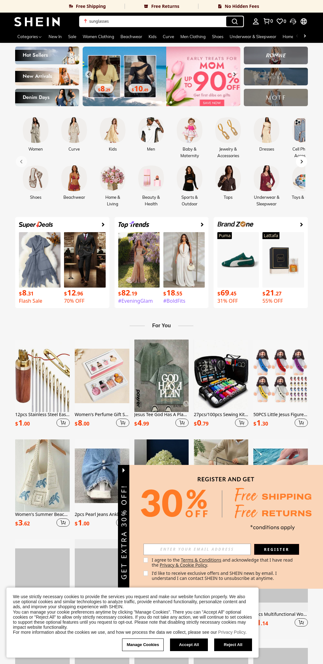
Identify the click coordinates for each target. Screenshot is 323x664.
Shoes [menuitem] (217, 36)
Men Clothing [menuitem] (193, 36)
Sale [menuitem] (72, 36)
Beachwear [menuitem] (131, 36)
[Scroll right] (304, 36)
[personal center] (256, 21)
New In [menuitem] (55, 36)
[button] (161, 21)
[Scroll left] (297, 36)
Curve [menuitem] (168, 36)
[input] (197, 549)
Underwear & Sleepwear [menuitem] (253, 36)
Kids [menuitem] (152, 36)
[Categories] (29, 36)
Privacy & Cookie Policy (183, 565)
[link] (62, 6)
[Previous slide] (88, 74)
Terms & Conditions (201, 560)
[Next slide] (234, 74)
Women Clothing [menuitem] (98, 36)
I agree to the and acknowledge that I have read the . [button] (223, 562)
